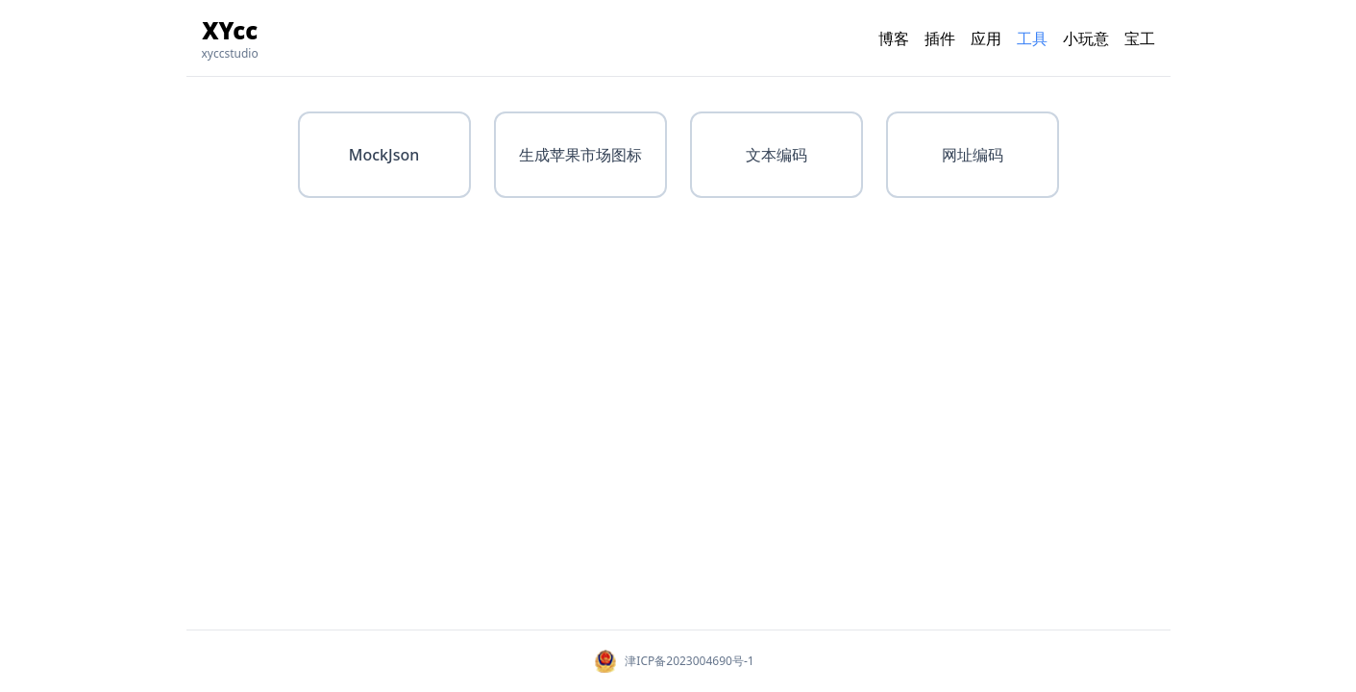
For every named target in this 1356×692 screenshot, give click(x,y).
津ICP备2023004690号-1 (689, 661)
